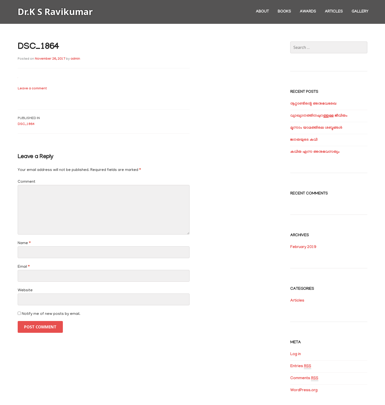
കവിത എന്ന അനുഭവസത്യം (315, 152)
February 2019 (303, 247)
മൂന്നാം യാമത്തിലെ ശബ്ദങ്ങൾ (316, 128)
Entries (300, 366)
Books (284, 12)
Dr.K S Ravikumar (55, 12)
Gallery (360, 12)
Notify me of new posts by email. (51, 314)
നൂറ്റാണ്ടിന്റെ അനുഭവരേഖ (313, 104)
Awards (308, 12)
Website (25, 290)
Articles (334, 12)
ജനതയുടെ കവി (303, 140)
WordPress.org (303, 390)
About (262, 12)
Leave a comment (32, 89)
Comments (304, 378)
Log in (295, 354)
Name (24, 243)
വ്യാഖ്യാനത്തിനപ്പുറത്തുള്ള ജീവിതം (318, 116)
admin (75, 59)
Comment (26, 182)
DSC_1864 (104, 121)
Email (24, 267)
